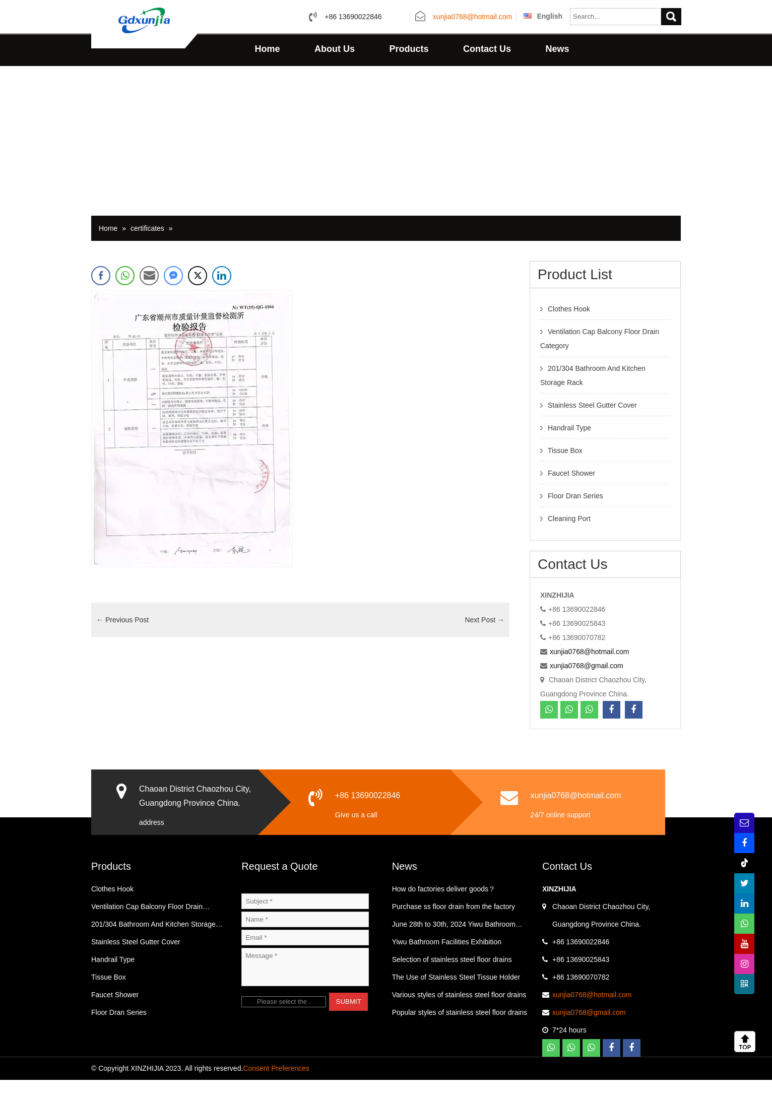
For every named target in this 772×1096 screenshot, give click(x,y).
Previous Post (122, 636)
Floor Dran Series (575, 512)
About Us (334, 49)
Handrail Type (569, 444)
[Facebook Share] (100, 291)
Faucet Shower (571, 489)
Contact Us (487, 49)
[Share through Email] (149, 291)
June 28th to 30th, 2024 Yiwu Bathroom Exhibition (454, 942)
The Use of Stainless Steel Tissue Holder (456, 993)
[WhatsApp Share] (125, 291)
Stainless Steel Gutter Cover (592, 421)
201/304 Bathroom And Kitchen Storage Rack (153, 942)
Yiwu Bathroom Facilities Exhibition (446, 958)
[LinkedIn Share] (221, 291)
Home (267, 49)
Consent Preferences (276, 1084)
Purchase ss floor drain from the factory (453, 923)
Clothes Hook (569, 325)
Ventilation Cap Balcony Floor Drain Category (147, 925)
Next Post (484, 636)
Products (408, 49)
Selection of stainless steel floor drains (452, 976)
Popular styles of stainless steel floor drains (459, 1028)
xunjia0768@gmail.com (586, 682)
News (557, 49)
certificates (147, 244)
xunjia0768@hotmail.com (472, 17)
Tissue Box (565, 467)
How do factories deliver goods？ (443, 905)
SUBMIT (348, 1017)
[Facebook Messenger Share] (173, 291)
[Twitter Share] (197, 291)
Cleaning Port (569, 535)
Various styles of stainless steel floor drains (459, 1011)
